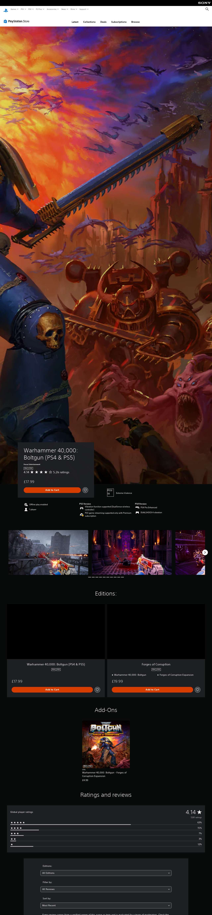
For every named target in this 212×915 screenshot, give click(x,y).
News (63, 9)
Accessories (51, 9)
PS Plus (39, 9)
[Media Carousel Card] (48, 549)
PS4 (29, 9)
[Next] (205, 549)
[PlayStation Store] (17, 18)
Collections (89, 18)
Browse (135, 18)
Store (72, 9)
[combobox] (106, 870)
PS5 (22, 9)
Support (82, 9)
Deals (103, 18)
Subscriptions (119, 18)
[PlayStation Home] (6, 9)
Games (13, 9)
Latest (75, 18)
